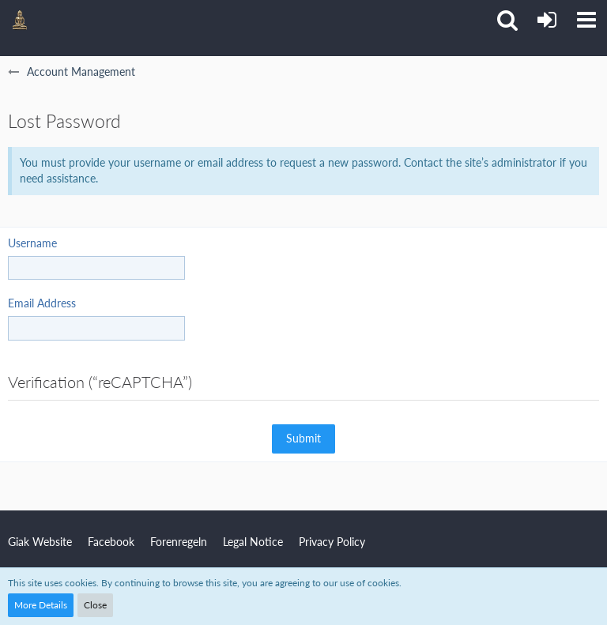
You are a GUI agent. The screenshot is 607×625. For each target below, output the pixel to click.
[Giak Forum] (20, 20)
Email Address (42, 303)
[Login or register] (547, 20)
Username (32, 243)
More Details (40, 605)
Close (95, 605)
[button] (586, 20)
